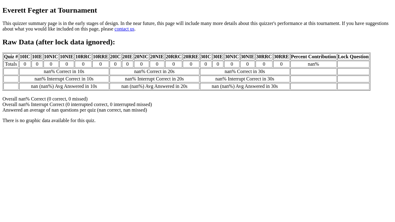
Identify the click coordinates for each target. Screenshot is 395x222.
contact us (124, 28)
